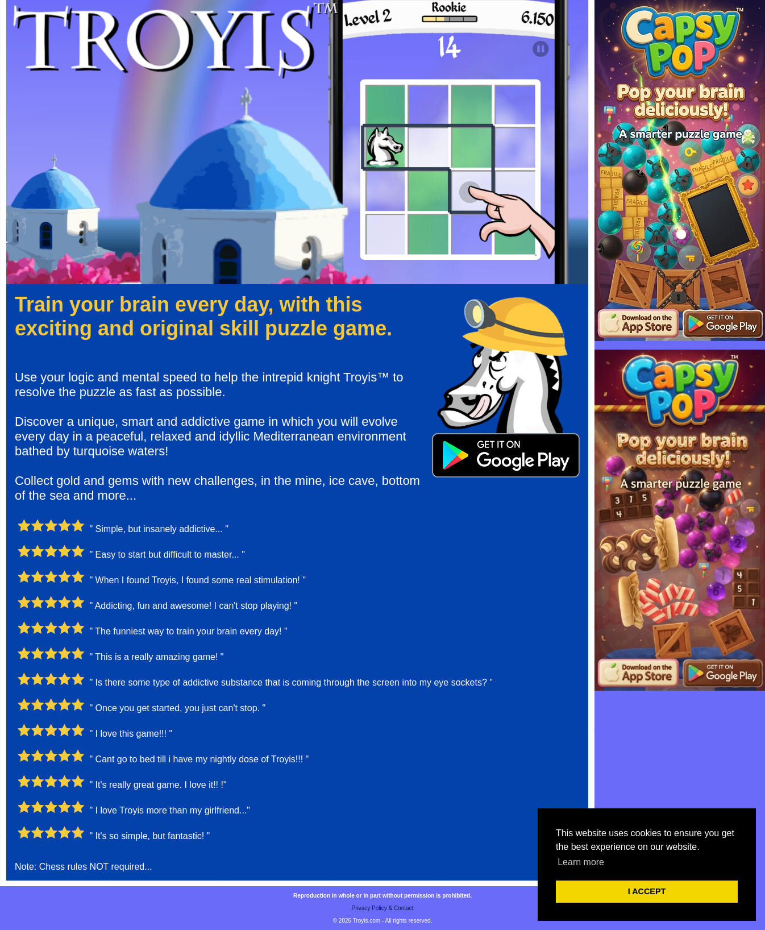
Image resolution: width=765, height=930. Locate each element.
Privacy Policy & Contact (383, 908)
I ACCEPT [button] (647, 891)
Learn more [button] (581, 862)
